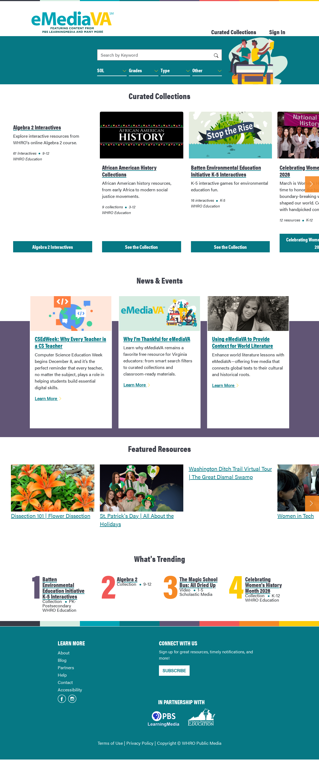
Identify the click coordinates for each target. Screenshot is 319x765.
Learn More (48, 398)
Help (62, 675)
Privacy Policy (139, 743)
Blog (62, 660)
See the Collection (141, 246)
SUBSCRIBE (174, 670)
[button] (124, 71)
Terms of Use (110, 743)
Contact (65, 682)
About (63, 652)
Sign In (277, 31)
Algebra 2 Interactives (52, 246)
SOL (112, 70)
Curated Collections (233, 31)
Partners (66, 667)
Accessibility (70, 689)
